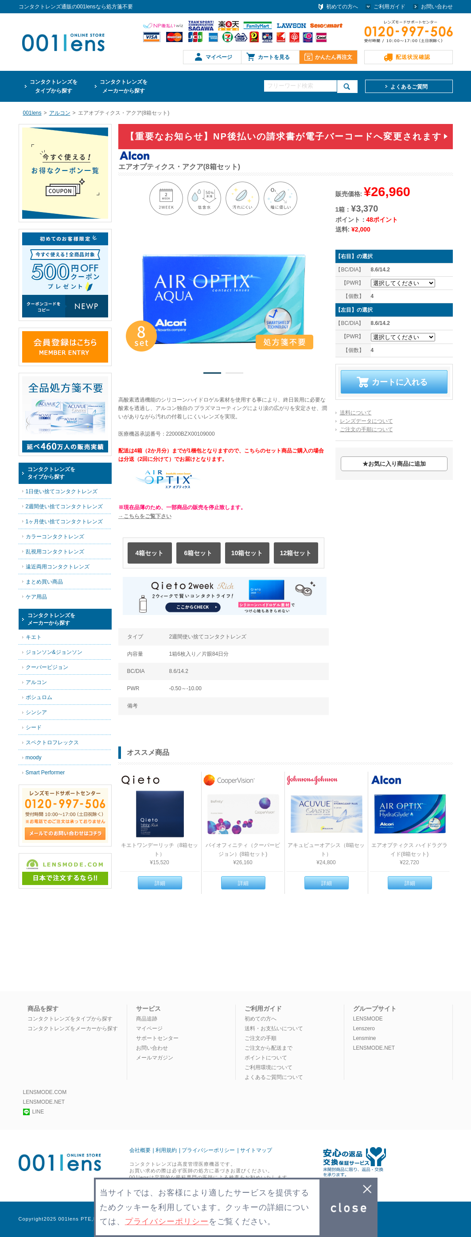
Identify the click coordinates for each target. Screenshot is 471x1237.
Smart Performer (45, 772)
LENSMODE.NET (374, 1048)
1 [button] (212, 374)
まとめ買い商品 (44, 582)
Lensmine (364, 1038)
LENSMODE (368, 1019)
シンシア (36, 712)
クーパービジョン (47, 667)
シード (34, 727)
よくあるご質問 (409, 87)
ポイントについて (266, 1058)
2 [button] (234, 374)
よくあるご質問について (274, 1077)
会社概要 (140, 1150)
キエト (34, 637)
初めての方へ (342, 7)
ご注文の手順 (260, 1038)
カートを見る (274, 57)
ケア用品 (36, 597)
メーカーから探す (124, 85)
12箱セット (296, 553)
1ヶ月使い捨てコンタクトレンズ (64, 521)
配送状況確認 (413, 57)
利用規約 (166, 1150)
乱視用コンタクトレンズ (55, 552)
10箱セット (247, 553)
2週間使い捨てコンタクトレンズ (64, 506)
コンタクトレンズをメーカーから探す (72, 1028)
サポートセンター (157, 1038)
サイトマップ (256, 1150)
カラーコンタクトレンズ (55, 536)
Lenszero (364, 1028)
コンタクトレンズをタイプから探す (70, 1019)
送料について (356, 413)
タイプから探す (54, 85)
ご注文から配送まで (268, 1048)
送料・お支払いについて (274, 1028)
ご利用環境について (268, 1067)
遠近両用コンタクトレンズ (58, 567)
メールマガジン (154, 1058)
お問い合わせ (437, 7)
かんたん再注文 (333, 57)
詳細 (160, 883)
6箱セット (198, 553)
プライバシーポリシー (208, 1150)
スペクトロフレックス (52, 742)
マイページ (219, 57)
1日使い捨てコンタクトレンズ (62, 491)
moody (34, 757)
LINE (33, 1112)
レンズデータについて (366, 421)
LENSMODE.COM (45, 1092)
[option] (223, 299)
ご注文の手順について (366, 429)
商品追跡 (146, 1019)
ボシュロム (39, 697)
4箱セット (150, 553)
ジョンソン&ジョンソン (54, 652)
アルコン (36, 682)
